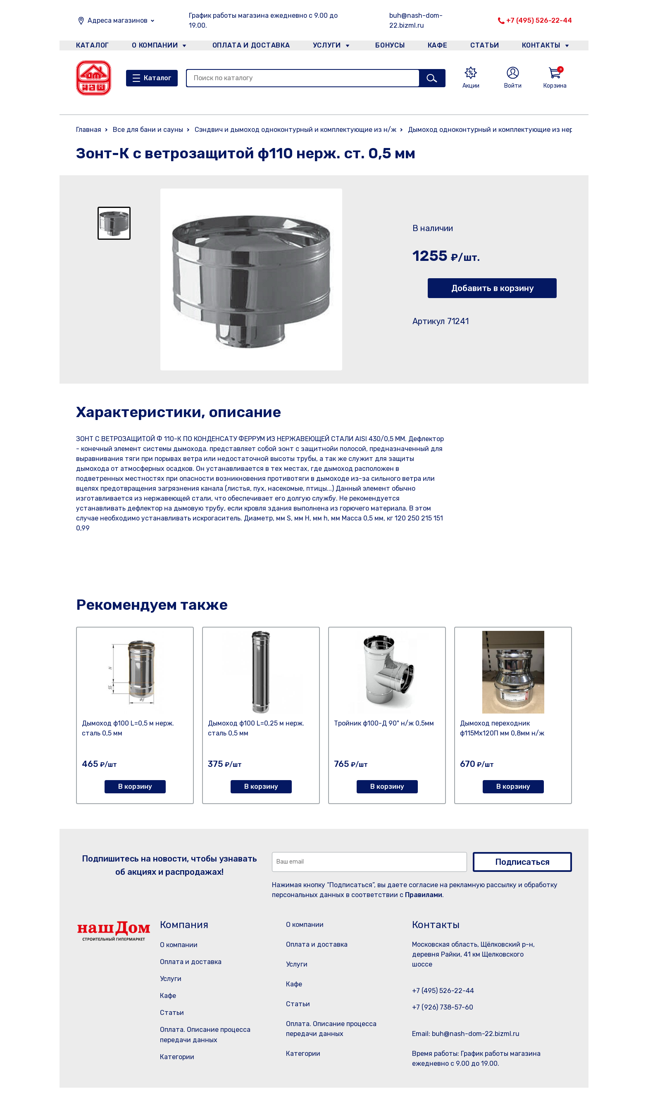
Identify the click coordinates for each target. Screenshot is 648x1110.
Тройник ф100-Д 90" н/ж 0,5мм (384, 723)
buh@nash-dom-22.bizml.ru (416, 20)
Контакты (546, 46)
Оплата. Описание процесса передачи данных (333, 1050)
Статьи (487, 46)
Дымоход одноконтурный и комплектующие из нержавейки (504, 130)
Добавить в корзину (492, 288)
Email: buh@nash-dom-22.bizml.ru (465, 1034)
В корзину (135, 786)
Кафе (437, 46)
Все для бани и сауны (148, 130)
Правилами (423, 895)
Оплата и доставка (247, 46)
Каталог (91, 46)
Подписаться (522, 862)
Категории (177, 1057)
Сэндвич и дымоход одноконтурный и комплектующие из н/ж (295, 130)
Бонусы (386, 46)
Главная (88, 130)
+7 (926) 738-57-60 (442, 1007)
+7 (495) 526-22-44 (539, 20)
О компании (155, 46)
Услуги (323, 46)
